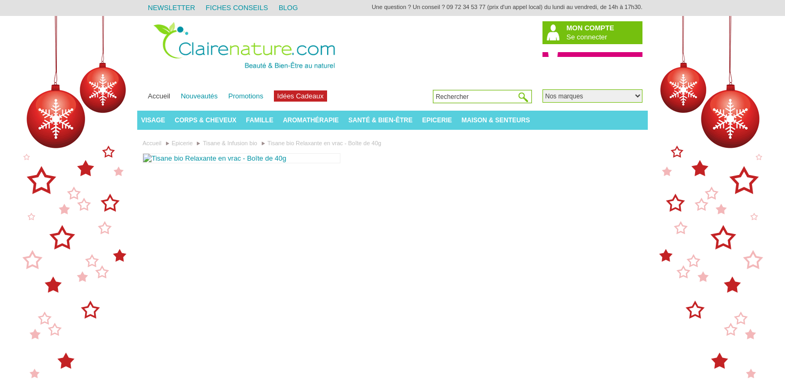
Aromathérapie (311, 120)
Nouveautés (199, 96)
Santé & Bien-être (380, 120)
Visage (153, 120)
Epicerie (437, 120)
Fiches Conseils (237, 8)
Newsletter (171, 8)
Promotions (245, 96)
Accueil (159, 96)
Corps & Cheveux (206, 120)
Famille (259, 120)
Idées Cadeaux (300, 96)
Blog (288, 8)
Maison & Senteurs (496, 120)
